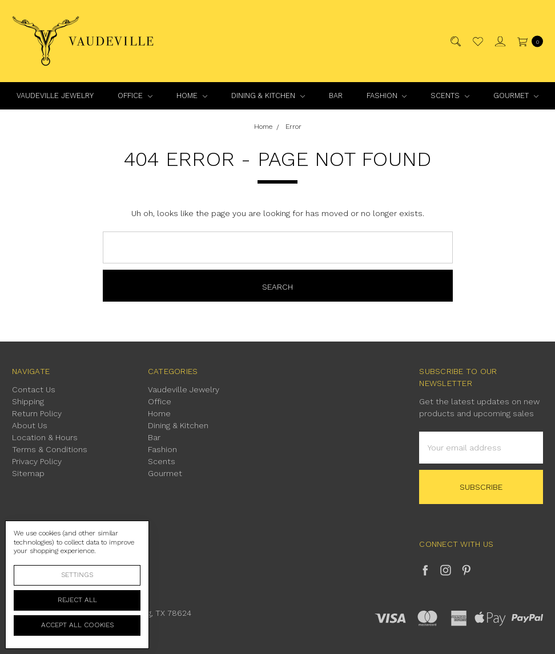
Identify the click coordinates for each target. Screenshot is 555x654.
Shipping (28, 401)
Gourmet (515, 95)
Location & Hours (45, 437)
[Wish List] (477, 41)
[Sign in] (499, 41)
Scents (450, 95)
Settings (77, 575)
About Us (29, 425)
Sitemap (28, 473)
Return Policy (37, 413)
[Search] (455, 41)
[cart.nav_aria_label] (527, 41)
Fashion (387, 95)
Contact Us (33, 389)
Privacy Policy (37, 461)
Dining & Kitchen (268, 95)
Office (135, 95)
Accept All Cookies (77, 625)
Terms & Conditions (49, 449)
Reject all (77, 600)
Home (191, 95)
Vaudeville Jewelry (55, 95)
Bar (336, 95)
